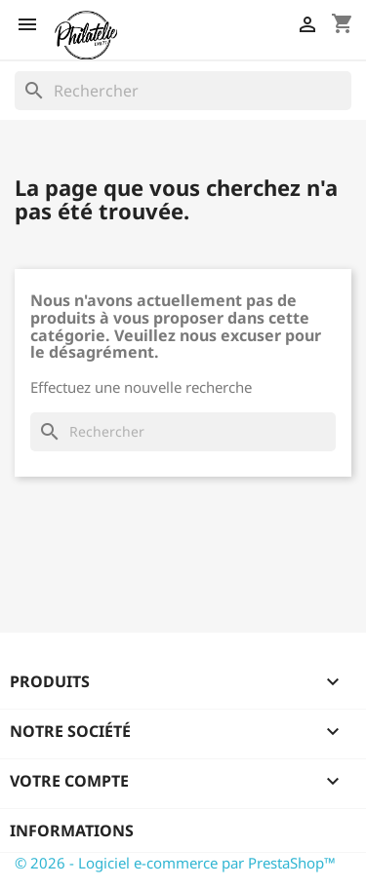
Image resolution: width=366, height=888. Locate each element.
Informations (72, 830)
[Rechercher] (183, 90)
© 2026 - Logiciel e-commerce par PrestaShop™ (175, 862)
